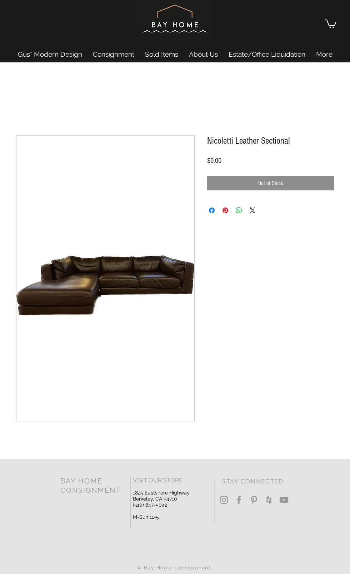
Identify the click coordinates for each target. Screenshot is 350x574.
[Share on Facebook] (212, 210)
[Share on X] (252, 210)
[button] (330, 23)
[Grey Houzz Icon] (269, 499)
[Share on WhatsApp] (239, 210)
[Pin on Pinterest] (225, 210)
